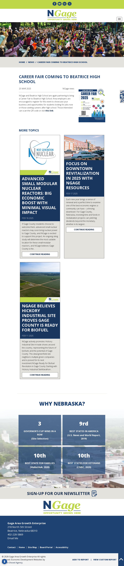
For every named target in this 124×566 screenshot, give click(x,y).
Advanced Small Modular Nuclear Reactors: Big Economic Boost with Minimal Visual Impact (39, 195)
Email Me (13, 538)
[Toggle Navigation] (119, 19)
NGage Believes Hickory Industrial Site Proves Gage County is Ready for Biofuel (40, 318)
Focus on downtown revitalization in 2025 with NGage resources (82, 175)
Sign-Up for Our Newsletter (62, 493)
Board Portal (46, 547)
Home (22, 547)
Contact (12, 547)
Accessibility (62, 547)
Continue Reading (40, 254)
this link (49, 110)
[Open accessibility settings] (4, 561)
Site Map (32, 547)
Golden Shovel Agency (12, 562)
